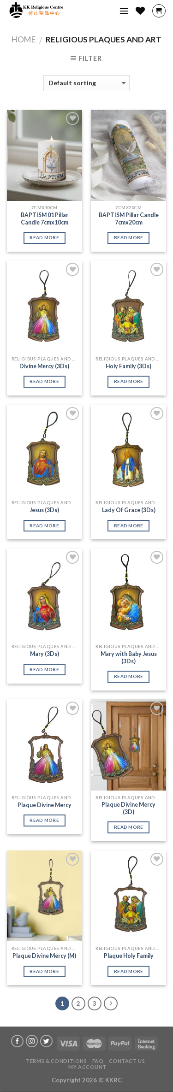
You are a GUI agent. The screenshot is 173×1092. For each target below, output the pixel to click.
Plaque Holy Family (129, 955)
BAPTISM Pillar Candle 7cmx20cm (129, 219)
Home (24, 39)
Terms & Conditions (56, 1061)
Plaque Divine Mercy (45, 805)
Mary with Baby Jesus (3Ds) (129, 657)
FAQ (98, 1061)
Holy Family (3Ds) (128, 366)
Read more (44, 237)
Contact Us (127, 1061)
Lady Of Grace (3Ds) (128, 510)
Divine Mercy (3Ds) (44, 366)
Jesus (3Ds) (44, 510)
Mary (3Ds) (44, 653)
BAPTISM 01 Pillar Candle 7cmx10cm (44, 219)
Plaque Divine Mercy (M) (44, 955)
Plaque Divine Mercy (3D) (128, 808)
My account (87, 1067)
